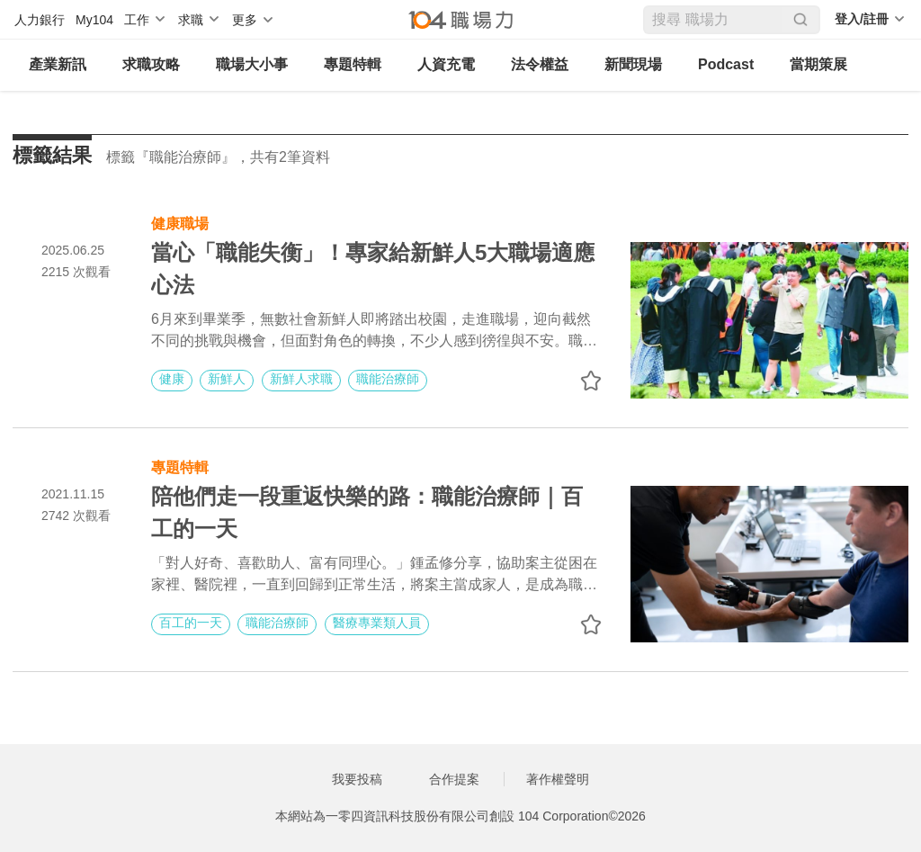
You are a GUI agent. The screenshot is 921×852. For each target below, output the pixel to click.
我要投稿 (357, 779)
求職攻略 (151, 64)
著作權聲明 (557, 779)
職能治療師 (387, 379)
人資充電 (446, 64)
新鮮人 (227, 379)
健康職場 (180, 222)
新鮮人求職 (301, 379)
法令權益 (539, 64)
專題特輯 (352, 64)
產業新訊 (57, 64)
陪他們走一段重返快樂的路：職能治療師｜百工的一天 (367, 512)
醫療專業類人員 (377, 622)
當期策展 (818, 64)
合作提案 (454, 779)
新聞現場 (633, 64)
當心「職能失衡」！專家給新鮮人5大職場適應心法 (373, 268)
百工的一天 (190, 622)
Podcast (726, 64)
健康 (171, 379)
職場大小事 (252, 64)
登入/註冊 (862, 19)
